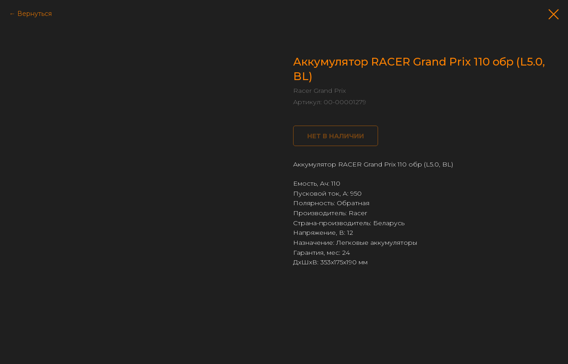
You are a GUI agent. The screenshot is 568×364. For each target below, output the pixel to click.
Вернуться (34, 14)
